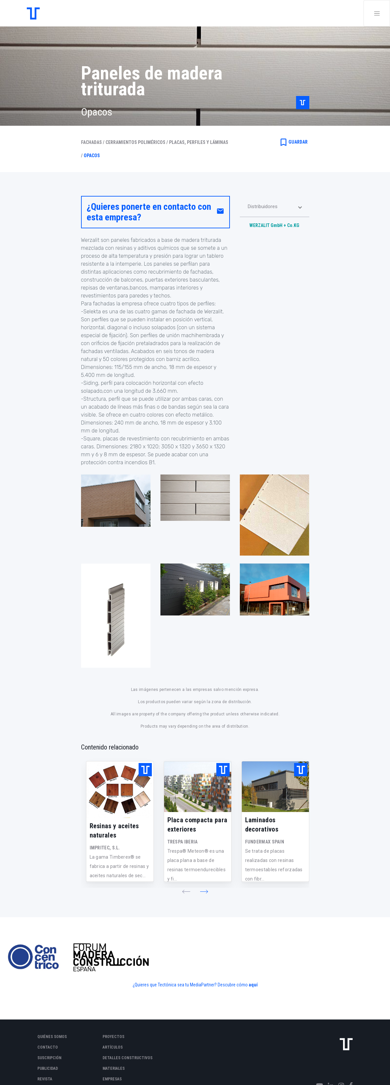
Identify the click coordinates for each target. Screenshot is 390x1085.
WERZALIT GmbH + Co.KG (274, 225)
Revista (44, 1079)
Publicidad (47, 1068)
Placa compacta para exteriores (197, 824)
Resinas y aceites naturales (114, 830)
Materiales (114, 1068)
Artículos (113, 1047)
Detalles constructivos (127, 1058)
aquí (253, 984)
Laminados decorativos (261, 824)
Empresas (112, 1079)
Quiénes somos (52, 1036)
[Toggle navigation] (377, 13)
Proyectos (113, 1036)
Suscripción (49, 1058)
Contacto (47, 1047)
